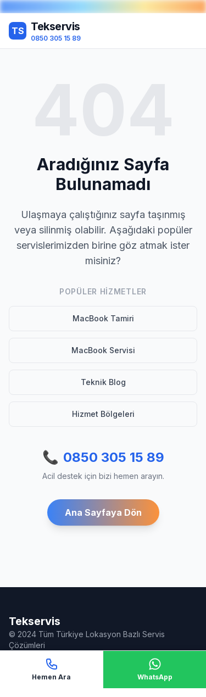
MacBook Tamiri (103, 318)
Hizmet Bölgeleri (103, 414)
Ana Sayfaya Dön (103, 512)
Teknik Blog (103, 382)
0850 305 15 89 (103, 457)
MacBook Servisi (103, 350)
